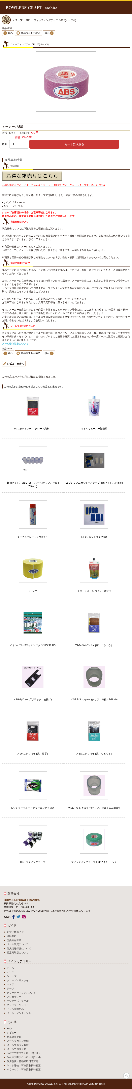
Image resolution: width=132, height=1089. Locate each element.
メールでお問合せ (16, 1049)
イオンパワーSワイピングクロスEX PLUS (33, 645)
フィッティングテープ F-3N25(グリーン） (94, 862)
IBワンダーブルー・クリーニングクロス (32, 807)
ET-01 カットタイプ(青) (94, 537)
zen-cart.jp (100, 1084)
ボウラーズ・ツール (18, 1000)
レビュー (11, 1032)
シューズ (11, 976)
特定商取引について (18, 952)
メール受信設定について (15, 343)
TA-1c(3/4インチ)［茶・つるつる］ (94, 645)
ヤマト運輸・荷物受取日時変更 (24, 1065)
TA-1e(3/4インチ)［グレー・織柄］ (33, 428)
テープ (10, 988)
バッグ (10, 972)
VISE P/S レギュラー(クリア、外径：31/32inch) (94, 807)
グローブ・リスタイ (18, 980)
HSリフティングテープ (32, 862)
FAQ (9, 1028)
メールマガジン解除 (18, 1045)
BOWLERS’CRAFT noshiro (58, 1084)
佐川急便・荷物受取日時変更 (22, 1061)
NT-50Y (33, 591)
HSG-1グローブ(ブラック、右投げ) (33, 699)
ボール (10, 968)
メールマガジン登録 (18, 1040)
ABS (28, 20)
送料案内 (11, 936)
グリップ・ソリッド (18, 1005)
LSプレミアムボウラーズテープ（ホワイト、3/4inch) (94, 482)
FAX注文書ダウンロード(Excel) (24, 1057)
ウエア (10, 984)
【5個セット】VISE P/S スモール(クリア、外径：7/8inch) (33, 484)
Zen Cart (88, 1084)
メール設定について (18, 944)
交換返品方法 (14, 940)
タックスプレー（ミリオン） (32, 537)
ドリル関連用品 (15, 1009)
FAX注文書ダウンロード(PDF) (23, 1053)
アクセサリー (14, 996)
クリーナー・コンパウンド (21, 992)
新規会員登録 (14, 1036)
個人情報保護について (19, 948)
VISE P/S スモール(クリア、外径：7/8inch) (94, 699)
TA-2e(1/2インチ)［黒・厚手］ (32, 753)
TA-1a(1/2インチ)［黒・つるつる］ (94, 753)
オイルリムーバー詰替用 (94, 428)
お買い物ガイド (15, 932)
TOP (126, 1076)
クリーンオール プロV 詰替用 (94, 591)
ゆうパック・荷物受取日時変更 (24, 1069)
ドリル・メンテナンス (19, 1013)
